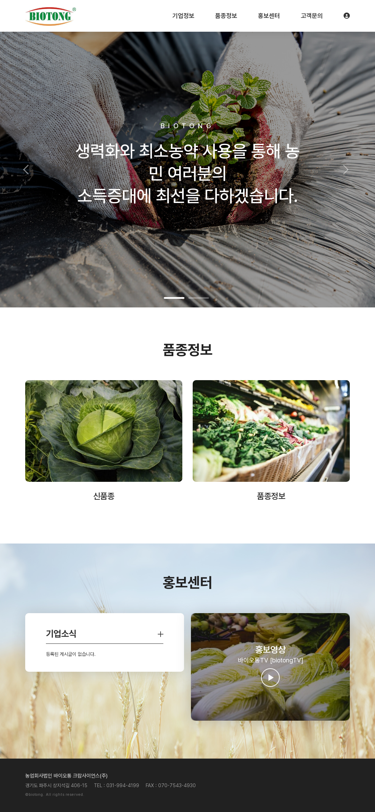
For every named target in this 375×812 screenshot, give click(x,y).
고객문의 (312, 15)
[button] (28, 169)
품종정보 (226, 15)
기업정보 (183, 15)
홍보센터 (269, 15)
